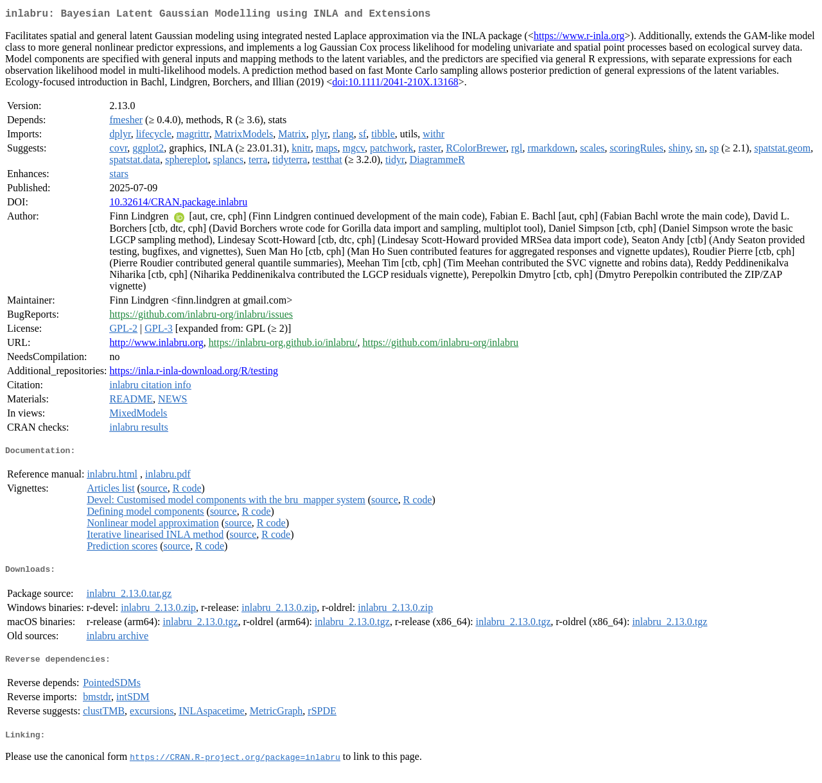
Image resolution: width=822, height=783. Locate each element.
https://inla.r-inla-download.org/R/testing (194, 373)
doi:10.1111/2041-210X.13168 (395, 84)
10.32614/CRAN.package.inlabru (179, 204)
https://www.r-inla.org (579, 38)
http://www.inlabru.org (157, 345)
